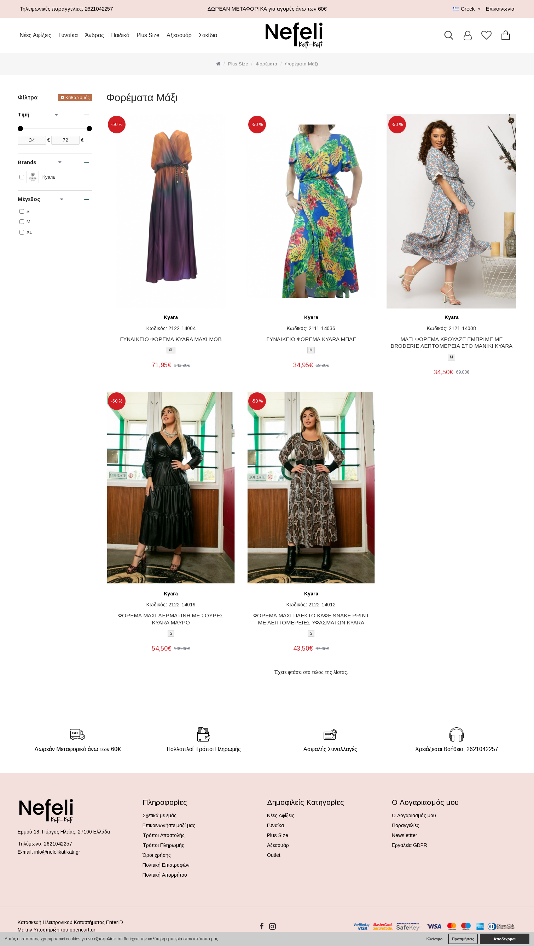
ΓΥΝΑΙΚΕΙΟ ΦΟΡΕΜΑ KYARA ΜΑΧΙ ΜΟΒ (171, 339)
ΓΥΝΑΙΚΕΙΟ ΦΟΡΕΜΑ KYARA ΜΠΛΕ (311, 339)
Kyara (171, 317)
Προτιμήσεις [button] (463, 939)
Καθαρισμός (77, 97)
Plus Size (238, 64)
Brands (40, 162)
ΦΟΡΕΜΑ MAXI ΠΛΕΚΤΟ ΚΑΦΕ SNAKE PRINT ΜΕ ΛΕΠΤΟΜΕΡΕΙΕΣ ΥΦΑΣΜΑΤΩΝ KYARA (311, 618)
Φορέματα (266, 64)
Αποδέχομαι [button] (505, 939)
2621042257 (58, 844)
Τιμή (38, 114)
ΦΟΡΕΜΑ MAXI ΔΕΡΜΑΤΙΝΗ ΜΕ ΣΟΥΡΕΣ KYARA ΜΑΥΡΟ (171, 618)
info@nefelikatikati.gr (57, 852)
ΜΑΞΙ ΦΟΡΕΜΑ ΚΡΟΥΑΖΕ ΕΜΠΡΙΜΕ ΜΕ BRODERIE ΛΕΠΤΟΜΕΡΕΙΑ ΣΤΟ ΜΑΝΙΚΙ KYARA (451, 342)
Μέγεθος (40, 199)
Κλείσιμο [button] (434, 939)
